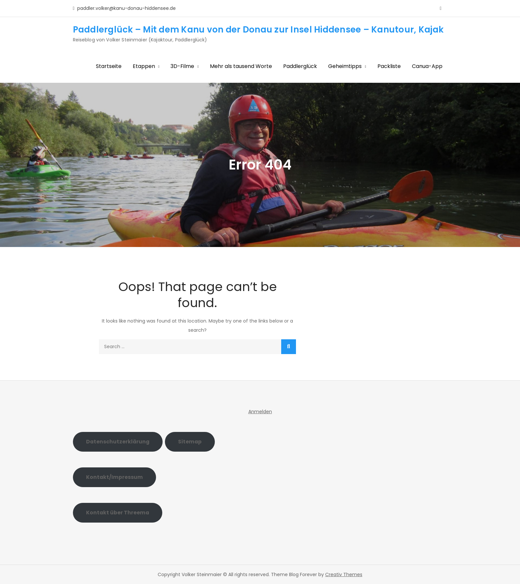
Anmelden (260, 411)
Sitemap (190, 441)
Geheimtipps (345, 66)
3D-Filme (182, 66)
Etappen (144, 66)
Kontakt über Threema (117, 512)
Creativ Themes (343, 574)
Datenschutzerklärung (117, 441)
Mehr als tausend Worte (241, 66)
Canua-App (427, 66)
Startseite (109, 66)
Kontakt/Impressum (114, 477)
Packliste (389, 66)
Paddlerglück (300, 66)
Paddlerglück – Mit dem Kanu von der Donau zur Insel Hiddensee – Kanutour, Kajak (258, 29)
